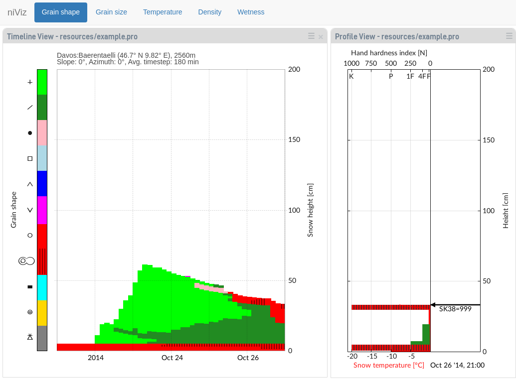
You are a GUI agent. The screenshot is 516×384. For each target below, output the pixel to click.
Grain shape (61, 12)
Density (210, 12)
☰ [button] (311, 36)
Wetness (250, 12)
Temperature (162, 12)
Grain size (111, 12)
